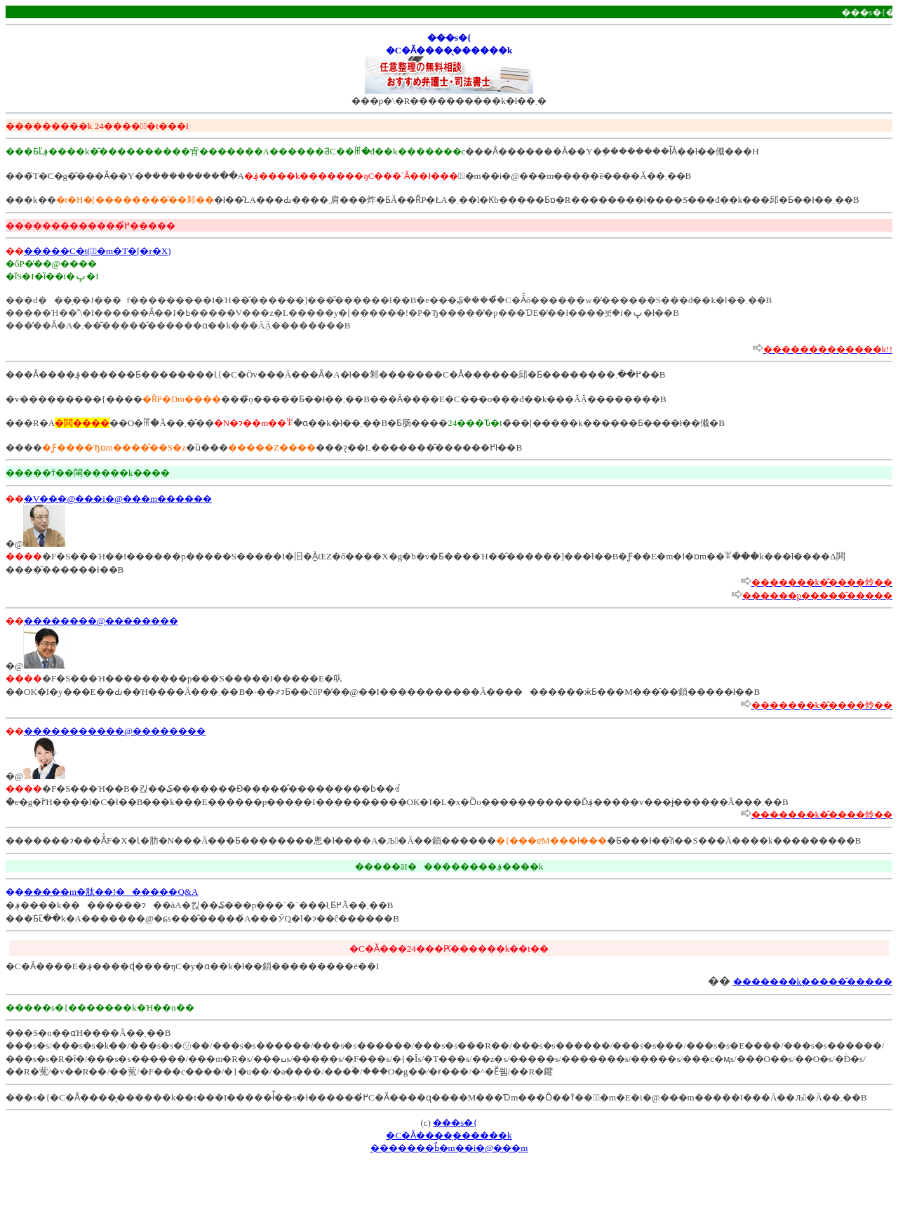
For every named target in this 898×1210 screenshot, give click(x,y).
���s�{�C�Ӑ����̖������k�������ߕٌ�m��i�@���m (449, 1135)
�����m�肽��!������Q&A (111, 891)
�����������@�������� (115, 731)
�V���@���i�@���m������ (118, 498)
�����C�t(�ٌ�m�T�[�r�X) (97, 251)
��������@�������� (101, 621)
